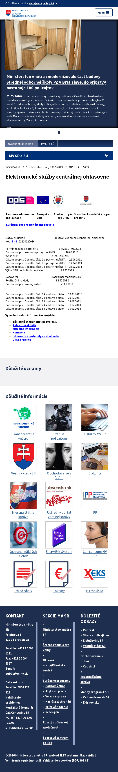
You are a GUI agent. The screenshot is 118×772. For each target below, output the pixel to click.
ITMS (14, 241)
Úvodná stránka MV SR (21, 144)
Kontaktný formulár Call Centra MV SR (19, 710)
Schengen (52, 712)
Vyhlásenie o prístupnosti (23, 760)
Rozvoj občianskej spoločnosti (55, 724)
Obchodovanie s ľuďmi (92, 658)
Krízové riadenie (56, 707)
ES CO (85, 167)
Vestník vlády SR (94, 646)
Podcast (88, 630)
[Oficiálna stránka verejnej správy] (44, 3)
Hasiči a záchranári (58, 702)
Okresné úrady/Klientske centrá (54, 665)
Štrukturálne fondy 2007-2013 (44, 167)
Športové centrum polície (55, 740)
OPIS (72, 167)
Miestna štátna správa (91, 679)
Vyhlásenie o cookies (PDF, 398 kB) (66, 760)
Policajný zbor (55, 686)
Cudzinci (89, 666)
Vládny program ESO (95, 692)
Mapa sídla (87, 755)
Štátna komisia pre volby (56, 647)
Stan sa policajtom (96, 635)
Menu (104, 12)
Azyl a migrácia (55, 691)
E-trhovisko (91, 702)
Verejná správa (55, 696)
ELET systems (68, 755)
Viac (8, 127)
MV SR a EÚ (47, 144)
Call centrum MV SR (96, 697)
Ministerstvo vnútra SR (57, 632)
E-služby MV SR (93, 641)
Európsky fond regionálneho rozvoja (30, 224)
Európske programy (56, 681)
